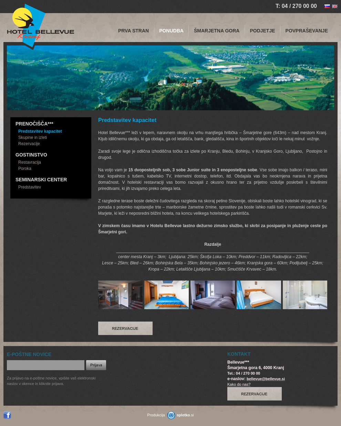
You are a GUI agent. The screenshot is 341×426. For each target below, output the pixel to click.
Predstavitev (29, 187)
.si (185, 415)
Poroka (24, 168)
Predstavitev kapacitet (40, 131)
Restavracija (29, 162)
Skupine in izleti (32, 137)
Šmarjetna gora (217, 30)
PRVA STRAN (133, 30)
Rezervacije (29, 143)
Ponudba (171, 30)
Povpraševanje (307, 30)
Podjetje (262, 30)
